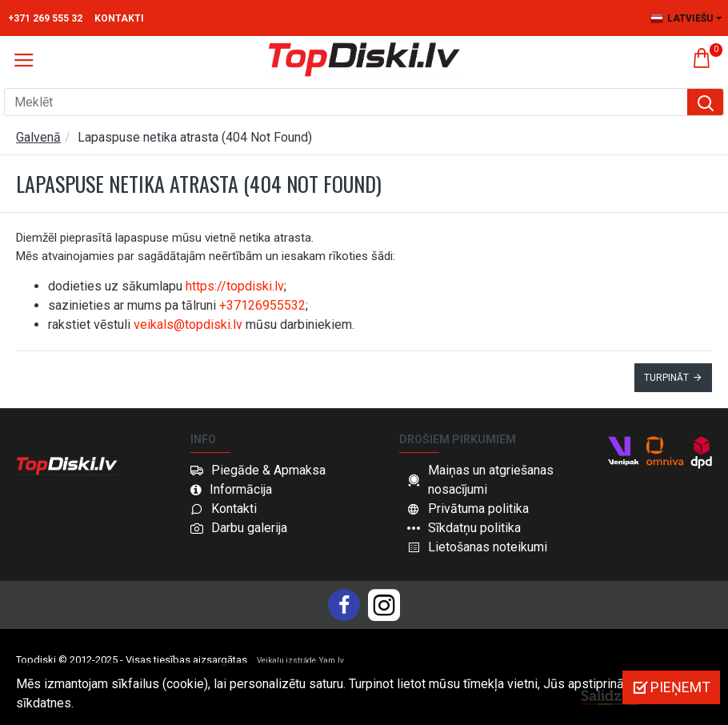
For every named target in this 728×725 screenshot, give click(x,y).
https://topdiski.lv (235, 286)
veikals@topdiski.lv (188, 324)
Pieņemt (680, 687)
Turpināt (666, 377)
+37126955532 (262, 305)
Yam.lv (331, 660)
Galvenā (38, 137)
